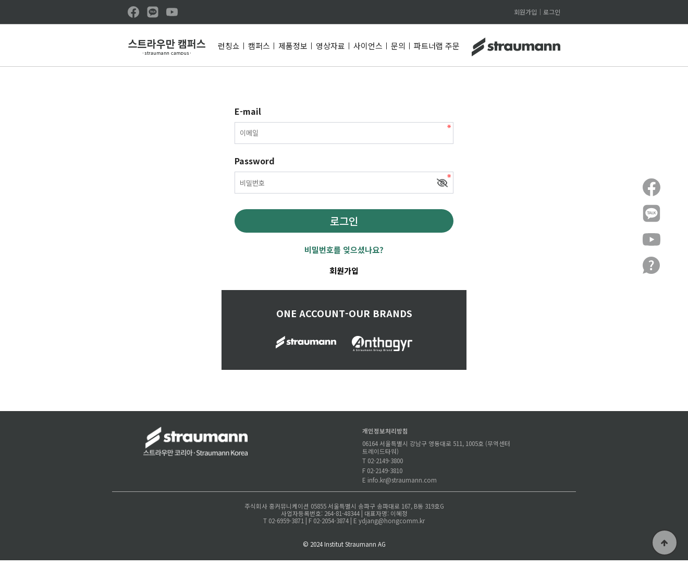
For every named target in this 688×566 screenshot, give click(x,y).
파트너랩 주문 (437, 45)
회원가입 (525, 12)
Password (255, 164)
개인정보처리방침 (385, 436)
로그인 (551, 12)
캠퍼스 (259, 45)
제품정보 (293, 45)
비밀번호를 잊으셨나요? (344, 255)
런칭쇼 (229, 45)
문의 (398, 45)
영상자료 (330, 45)
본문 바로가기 (0, 0)
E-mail (248, 111)
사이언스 (368, 45)
